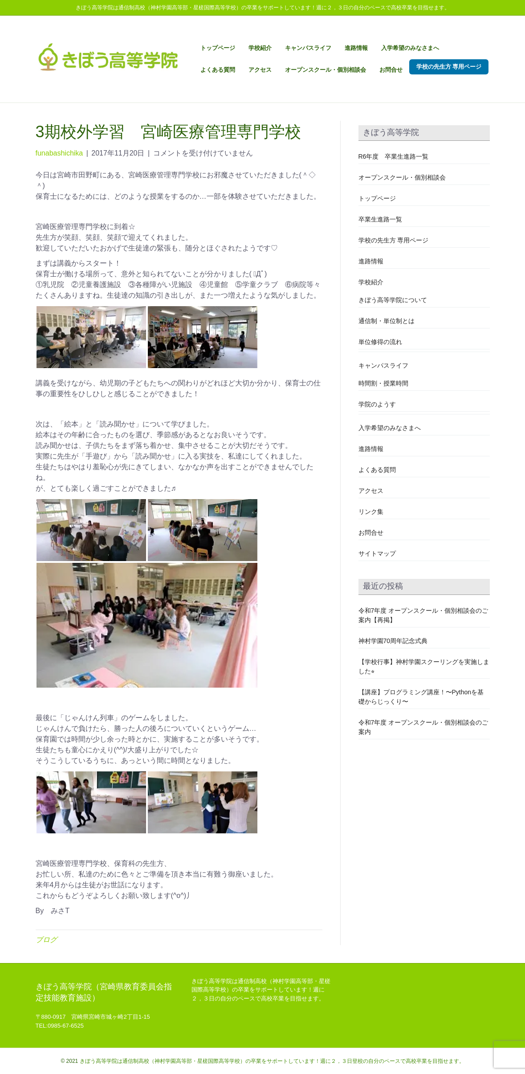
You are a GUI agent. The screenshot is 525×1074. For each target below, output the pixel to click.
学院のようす (377, 404)
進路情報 (356, 48)
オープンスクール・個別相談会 (325, 69)
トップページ (217, 48)
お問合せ (391, 69)
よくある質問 (217, 69)
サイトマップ (377, 553)
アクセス (260, 69)
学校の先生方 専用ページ (449, 66)
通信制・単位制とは (386, 320)
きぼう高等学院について (392, 299)
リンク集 (370, 511)
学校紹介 (260, 48)
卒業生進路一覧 (380, 219)
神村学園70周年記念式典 (393, 640)
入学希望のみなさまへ (410, 48)
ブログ (46, 939)
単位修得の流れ (380, 341)
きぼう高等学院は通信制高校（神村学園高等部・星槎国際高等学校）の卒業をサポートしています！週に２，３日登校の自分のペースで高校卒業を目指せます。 (272, 1061)
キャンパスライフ (308, 48)
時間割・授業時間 (383, 383)
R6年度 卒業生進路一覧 (393, 156)
